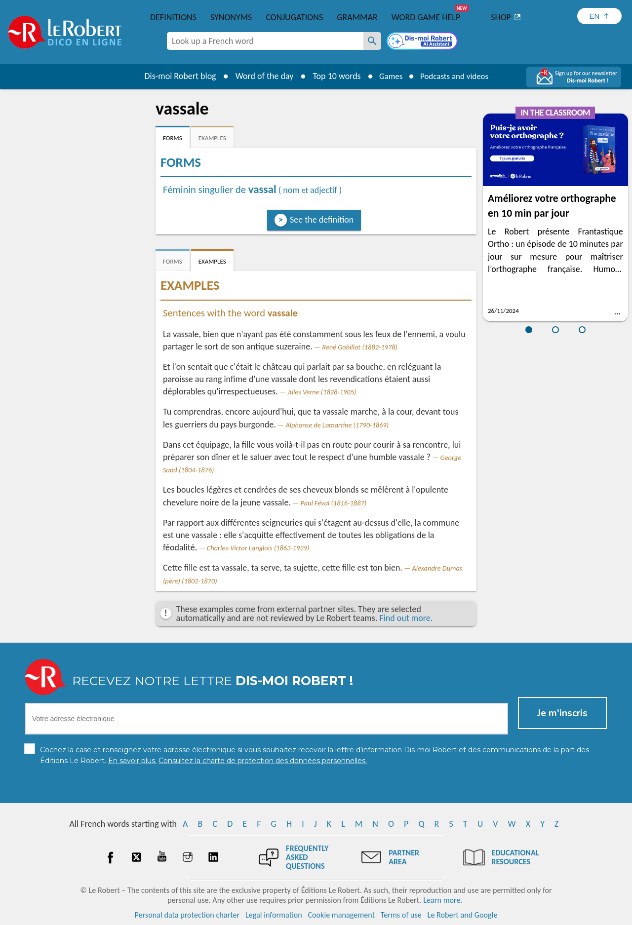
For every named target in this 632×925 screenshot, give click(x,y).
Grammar (357, 17)
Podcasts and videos (456, 76)
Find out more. (406, 618)
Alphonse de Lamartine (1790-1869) (337, 425)
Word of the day (260, 76)
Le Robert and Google (463, 915)
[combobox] (265, 41)
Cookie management (341, 915)
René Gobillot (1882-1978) (359, 347)
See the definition (322, 219)
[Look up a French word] (372, 41)
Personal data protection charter (187, 915)
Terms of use (401, 915)
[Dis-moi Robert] (423, 42)
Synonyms (231, 17)
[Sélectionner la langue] (599, 16)
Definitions (173, 17)
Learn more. (442, 900)
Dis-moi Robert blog (175, 76)
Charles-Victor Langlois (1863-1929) (258, 547)
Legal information (273, 915)
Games (388, 76)
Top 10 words (332, 76)
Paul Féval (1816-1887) (334, 503)
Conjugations (294, 17)
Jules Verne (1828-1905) (321, 391)
